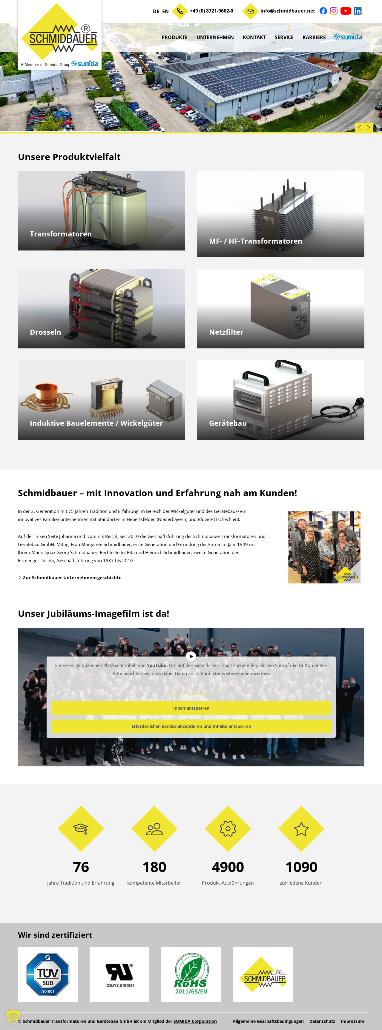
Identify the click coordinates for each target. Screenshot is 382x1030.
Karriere (314, 37)
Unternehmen (215, 37)
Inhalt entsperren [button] (191, 708)
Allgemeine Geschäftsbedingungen (268, 1021)
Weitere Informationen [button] (191, 694)
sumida (347, 37)
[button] (13, 1017)
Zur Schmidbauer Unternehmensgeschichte (72, 577)
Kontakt (254, 37)
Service (284, 37)
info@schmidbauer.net (287, 10)
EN (165, 11)
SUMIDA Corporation (195, 1021)
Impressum (352, 1021)
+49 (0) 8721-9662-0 (211, 10)
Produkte (175, 37)
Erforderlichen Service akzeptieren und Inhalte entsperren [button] (191, 726)
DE (156, 11)
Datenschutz (322, 1021)
